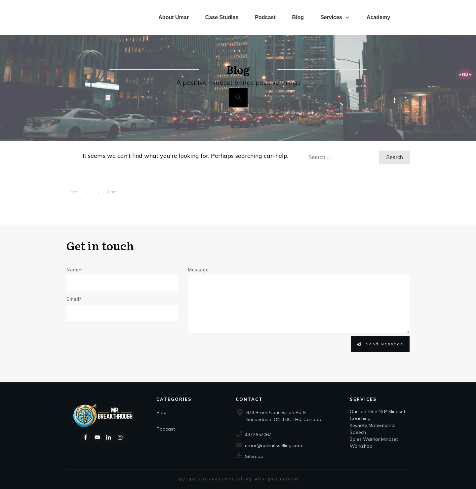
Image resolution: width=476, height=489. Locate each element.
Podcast (166, 429)
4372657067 (258, 434)
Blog (162, 412)
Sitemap (254, 456)
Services (363, 399)
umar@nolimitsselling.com (273, 445)
